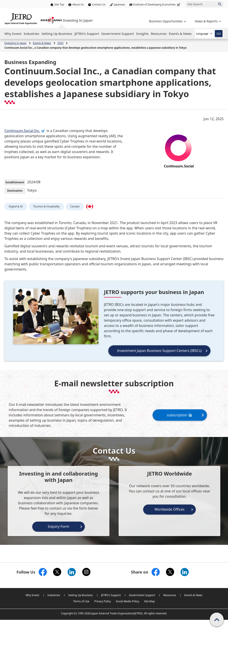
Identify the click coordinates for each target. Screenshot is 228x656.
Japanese (119, 4)
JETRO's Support (111, 595)
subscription (180, 414)
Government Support (142, 595)
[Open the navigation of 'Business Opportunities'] (167, 21)
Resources (169, 595)
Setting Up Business (80, 595)
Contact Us (98, 4)
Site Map (149, 601)
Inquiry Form (58, 526)
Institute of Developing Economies (157, 4)
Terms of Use (81, 601)
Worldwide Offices (170, 509)
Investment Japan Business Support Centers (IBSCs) (159, 350)
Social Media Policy (127, 601)
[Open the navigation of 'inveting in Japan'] (207, 21)
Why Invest (32, 595)
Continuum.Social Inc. (24, 130)
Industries (54, 595)
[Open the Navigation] (13, 33)
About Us (78, 4)
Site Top (59, 4)
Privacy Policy (102, 601)
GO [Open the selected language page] (218, 34)
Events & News (193, 595)
